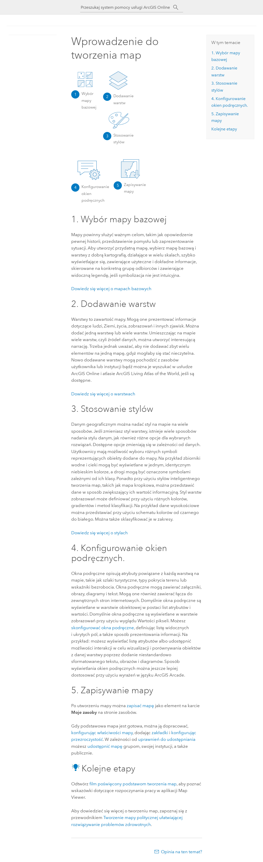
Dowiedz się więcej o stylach (99, 532)
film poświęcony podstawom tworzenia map (133, 783)
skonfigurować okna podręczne (102, 627)
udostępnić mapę (104, 746)
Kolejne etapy (224, 129)
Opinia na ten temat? (181, 851)
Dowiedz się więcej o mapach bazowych (111, 288)
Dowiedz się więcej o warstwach (103, 393)
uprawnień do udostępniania (166, 739)
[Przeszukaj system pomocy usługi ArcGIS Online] (127, 7)
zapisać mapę (140, 705)
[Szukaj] (176, 7)
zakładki (160, 732)
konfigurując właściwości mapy (102, 732)
